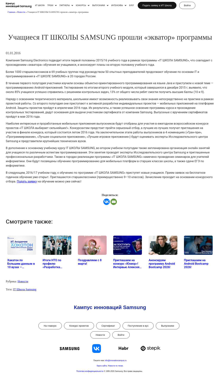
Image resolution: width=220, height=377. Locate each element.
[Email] (113, 202)
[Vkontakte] (106, 202)
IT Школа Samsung (24, 289)
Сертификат (108, 325)
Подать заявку (27, 181)
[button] (52, 5)
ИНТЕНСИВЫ (118, 5)
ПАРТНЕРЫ (66, 5)
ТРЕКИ (52, 5)
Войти (121, 335)
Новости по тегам (115, 366)
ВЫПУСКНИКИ (100, 5)
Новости (21, 12)
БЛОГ (131, 5)
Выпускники (167, 325)
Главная (11, 12)
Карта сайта (102, 366)
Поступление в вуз (138, 325)
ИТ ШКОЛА (40, 5)
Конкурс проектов (79, 325)
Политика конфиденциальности (90, 371)
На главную (50, 325)
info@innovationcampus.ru (116, 360)
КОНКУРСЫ (83, 5)
